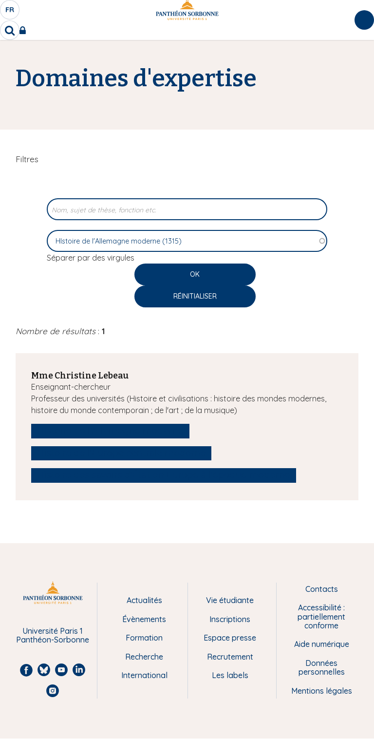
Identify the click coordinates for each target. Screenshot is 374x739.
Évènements (144, 619)
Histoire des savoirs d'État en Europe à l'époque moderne (163, 475)
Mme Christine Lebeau (80, 375)
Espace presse (230, 637)
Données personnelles (322, 668)
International (144, 675)
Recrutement (230, 656)
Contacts (321, 589)
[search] (9, 30)
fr (10, 12)
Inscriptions (229, 619)
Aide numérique (321, 644)
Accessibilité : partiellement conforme (321, 616)
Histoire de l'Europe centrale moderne (121, 453)
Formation (144, 637)
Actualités (144, 600)
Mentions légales (321, 690)
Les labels (230, 675)
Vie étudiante (230, 600)
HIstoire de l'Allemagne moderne (110, 430)
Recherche (144, 656)
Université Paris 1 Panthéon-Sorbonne (52, 635)
